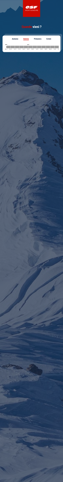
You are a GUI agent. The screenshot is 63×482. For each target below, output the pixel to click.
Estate (48, 39)
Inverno (26, 39)
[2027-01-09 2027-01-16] (35, 47)
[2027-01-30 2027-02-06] (48, 47)
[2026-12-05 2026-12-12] (13, 47)
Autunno (15, 39)
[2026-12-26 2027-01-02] (26, 47)
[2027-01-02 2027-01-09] (30, 47)
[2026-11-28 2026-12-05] (8, 47)
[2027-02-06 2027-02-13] (52, 47)
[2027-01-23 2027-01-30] (43, 47)
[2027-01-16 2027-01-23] (39, 47)
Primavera (37, 39)
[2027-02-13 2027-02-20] (57, 47)
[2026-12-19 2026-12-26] (21, 47)
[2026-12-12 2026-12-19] (17, 47)
